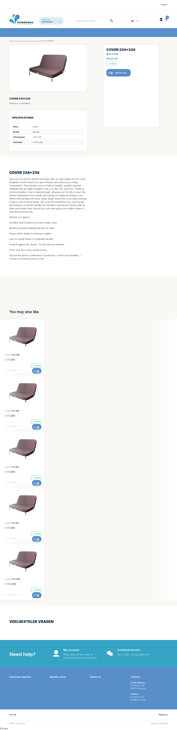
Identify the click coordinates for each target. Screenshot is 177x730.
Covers (37, 41)
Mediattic (164, 723)
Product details (11, 370)
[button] (134, 20)
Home (11, 41)
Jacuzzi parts (27, 41)
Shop (18, 41)
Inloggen (164, 5)
